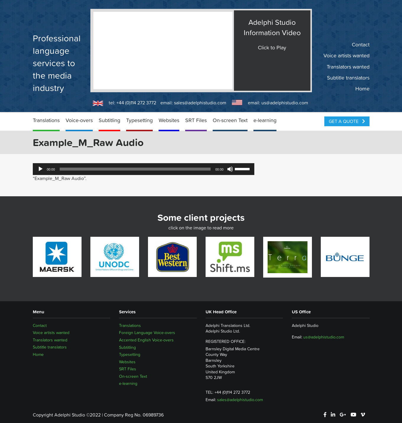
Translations (46, 120)
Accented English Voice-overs (146, 340)
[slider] (135, 169)
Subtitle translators (348, 78)
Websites (169, 120)
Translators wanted (348, 66)
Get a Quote (347, 121)
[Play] (40, 169)
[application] (143, 169)
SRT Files (196, 120)
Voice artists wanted (346, 55)
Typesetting (139, 120)
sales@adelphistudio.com (200, 102)
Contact (361, 44)
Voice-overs (79, 120)
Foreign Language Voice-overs (147, 333)
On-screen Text (230, 120)
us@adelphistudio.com (284, 102)
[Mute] (230, 169)
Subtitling (109, 120)
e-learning (264, 120)
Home (362, 89)
